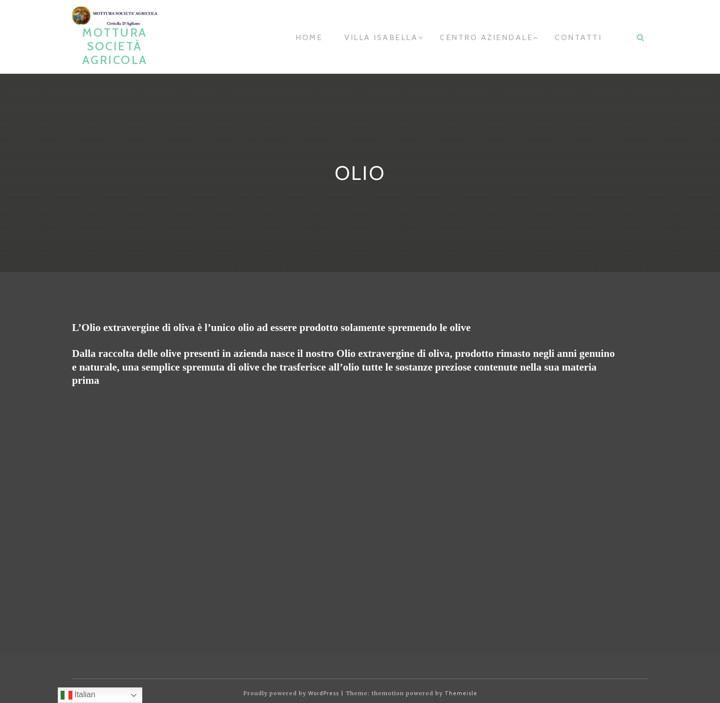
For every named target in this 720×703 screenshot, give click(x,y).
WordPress (323, 693)
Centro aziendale (486, 37)
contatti (578, 37)
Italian (78, 695)
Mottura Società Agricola (115, 46)
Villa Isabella (381, 37)
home (308, 37)
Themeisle (461, 693)
